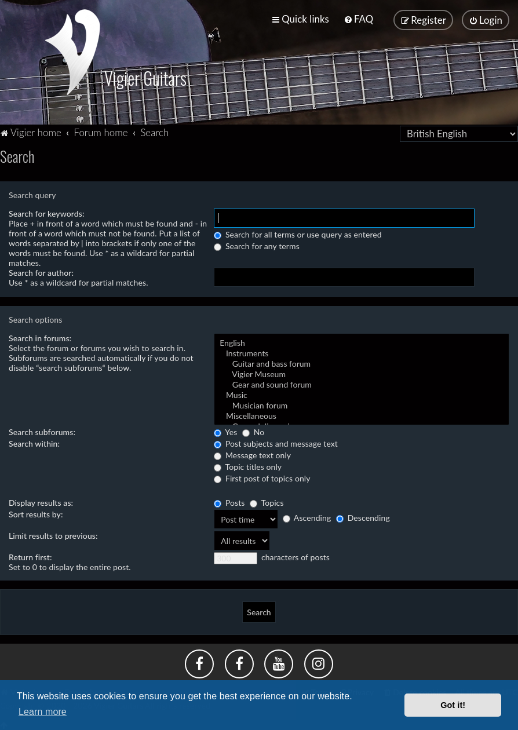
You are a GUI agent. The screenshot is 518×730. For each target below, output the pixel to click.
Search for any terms (257, 244)
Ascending (307, 516)
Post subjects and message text (276, 442)
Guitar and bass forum (361, 362)
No (253, 430)
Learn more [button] (43, 712)
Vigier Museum (361, 372)
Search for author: (41, 271)
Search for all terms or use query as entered (298, 233)
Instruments (361, 351)
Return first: (30, 555)
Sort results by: (36, 512)
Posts (229, 501)
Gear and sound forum (361, 383)
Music (361, 393)
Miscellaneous (361, 414)
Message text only (252, 453)
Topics (266, 501)
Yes (225, 430)
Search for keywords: (47, 212)
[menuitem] (358, 19)
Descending (363, 516)
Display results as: (41, 501)
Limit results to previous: (53, 534)
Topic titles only (248, 465)
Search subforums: (42, 430)
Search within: (34, 442)
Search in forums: (40, 336)
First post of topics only (262, 476)
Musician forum (361, 404)
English (361, 341)
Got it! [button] (452, 705)
